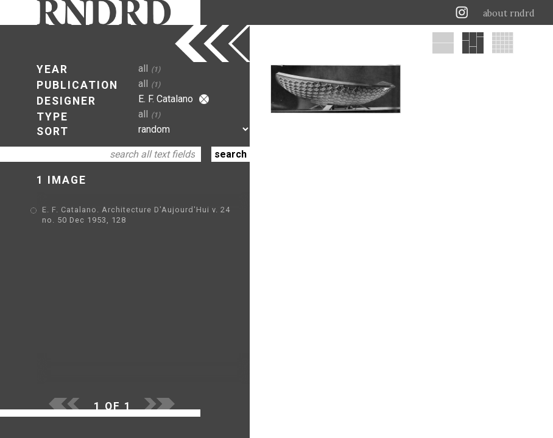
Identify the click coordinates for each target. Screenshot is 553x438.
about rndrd (509, 13)
